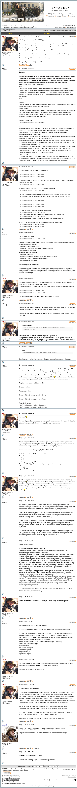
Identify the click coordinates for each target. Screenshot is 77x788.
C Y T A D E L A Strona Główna (10, 26)
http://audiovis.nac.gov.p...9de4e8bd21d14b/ (32, 122)
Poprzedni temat (60, 27)
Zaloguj (58, 16)
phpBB (31, 786)
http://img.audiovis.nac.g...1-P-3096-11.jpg (31, 206)
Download (71, 16)
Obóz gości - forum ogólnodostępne (31, 26)
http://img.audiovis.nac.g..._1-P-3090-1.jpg (31, 184)
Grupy (71, 14)
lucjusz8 (4, 725)
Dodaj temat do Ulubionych (69, 775)
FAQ (50, 14)
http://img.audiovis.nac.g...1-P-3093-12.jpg (31, 224)
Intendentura (47, 26)
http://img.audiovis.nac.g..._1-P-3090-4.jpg (31, 176)
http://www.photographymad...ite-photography (32, 405)
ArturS (4, 36)
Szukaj (55, 14)
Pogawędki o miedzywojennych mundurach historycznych (19, 27)
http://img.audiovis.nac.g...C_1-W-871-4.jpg (32, 216)
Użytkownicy (63, 14)
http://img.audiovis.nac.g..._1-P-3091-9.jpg (31, 40)
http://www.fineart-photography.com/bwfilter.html (33, 407)
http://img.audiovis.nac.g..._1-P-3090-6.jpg (31, 174)
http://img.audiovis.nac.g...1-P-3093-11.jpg (31, 226)
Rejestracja (50, 16)
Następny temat (71, 27)
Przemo (41, 786)
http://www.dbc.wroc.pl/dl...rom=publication (31, 669)
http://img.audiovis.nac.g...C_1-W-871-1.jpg (32, 212)
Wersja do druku (72, 777)
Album (64, 16)
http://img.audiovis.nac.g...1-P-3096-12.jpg (31, 200)
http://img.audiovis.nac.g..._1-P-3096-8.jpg (31, 204)
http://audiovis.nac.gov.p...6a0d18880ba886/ (32, 190)
